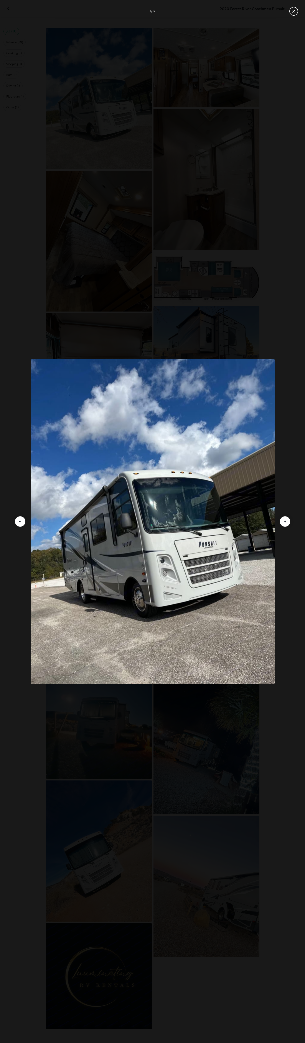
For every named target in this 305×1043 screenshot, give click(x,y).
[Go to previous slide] (20, 521)
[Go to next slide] (285, 521)
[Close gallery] (293, 11)
